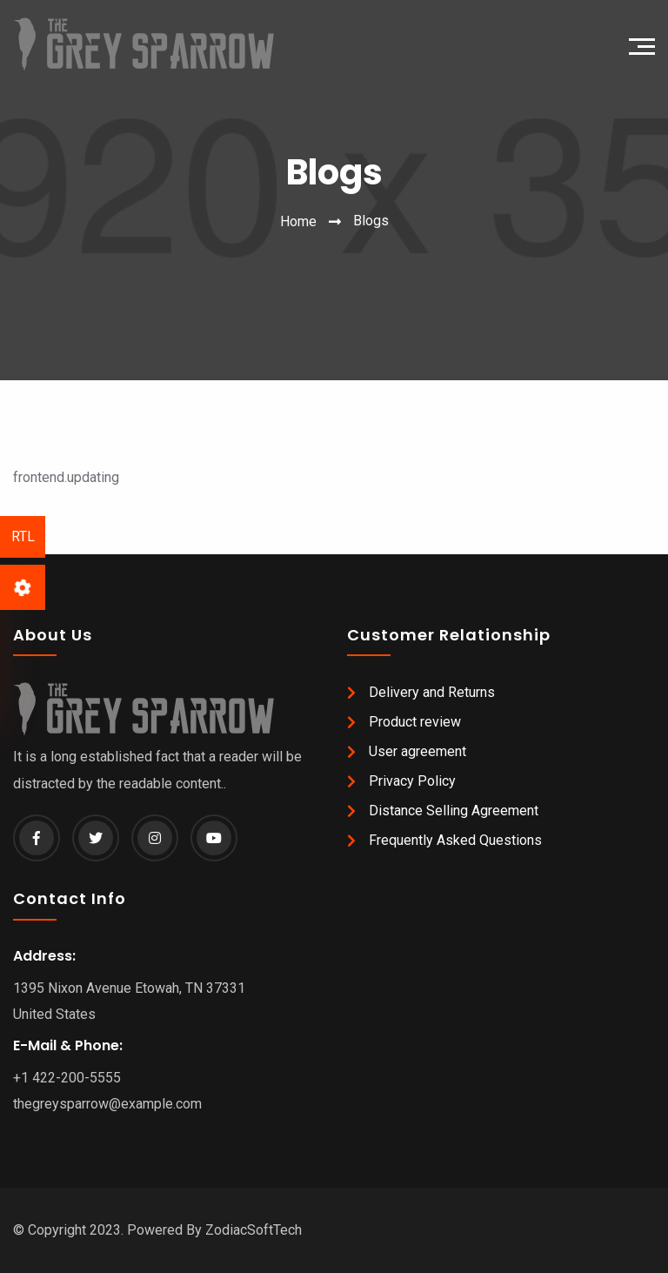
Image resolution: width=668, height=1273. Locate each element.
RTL (23, 536)
